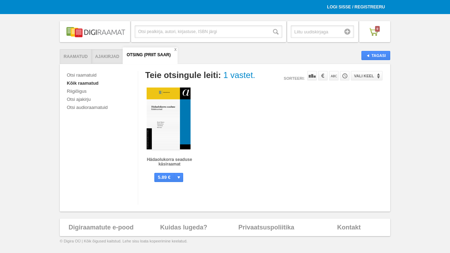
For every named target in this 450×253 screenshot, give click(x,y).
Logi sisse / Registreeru (356, 7)
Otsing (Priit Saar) (149, 54)
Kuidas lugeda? (183, 227)
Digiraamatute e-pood (101, 227)
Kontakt (349, 227)
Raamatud (76, 56)
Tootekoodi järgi (344, 75)
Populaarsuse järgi (312, 75)
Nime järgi (334, 75)
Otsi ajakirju (79, 99)
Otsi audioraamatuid (87, 107)
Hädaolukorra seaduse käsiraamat (169, 162)
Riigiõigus (76, 91)
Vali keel (364, 76)
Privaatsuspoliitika (266, 227)
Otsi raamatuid (82, 75)
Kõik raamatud (82, 83)
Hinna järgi (323, 75)
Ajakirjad (107, 56)
